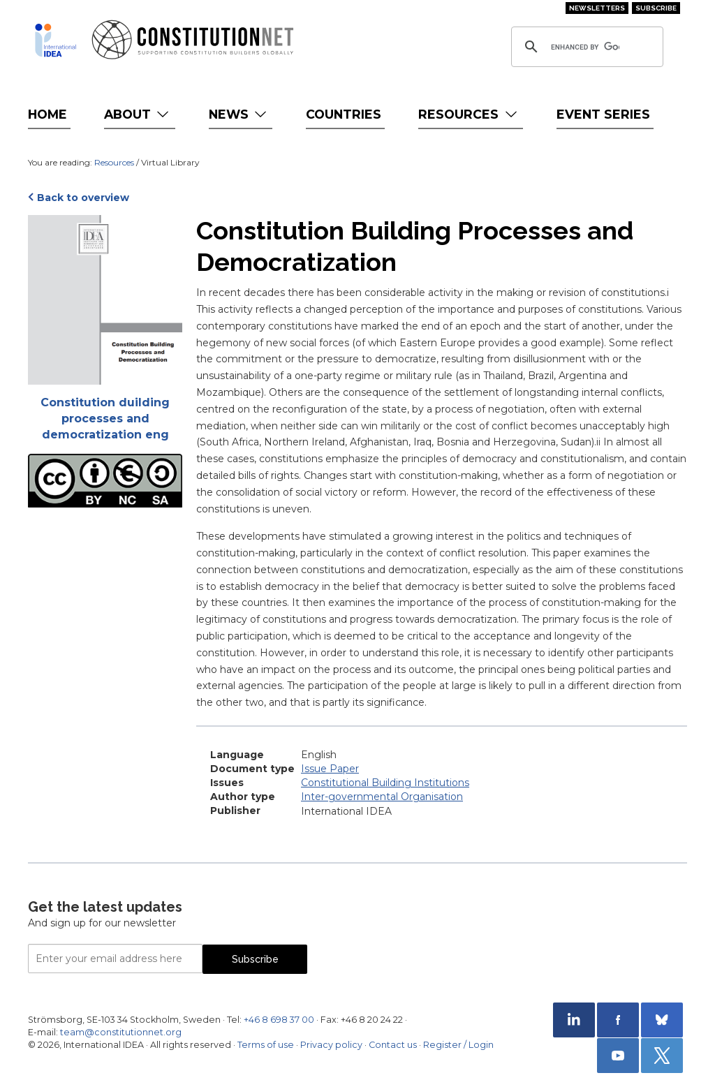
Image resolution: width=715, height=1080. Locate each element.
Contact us (393, 1045)
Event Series (603, 114)
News (239, 114)
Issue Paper (330, 768)
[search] (585, 46)
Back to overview (83, 197)
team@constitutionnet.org (121, 1032)
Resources (468, 114)
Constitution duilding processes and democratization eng (105, 418)
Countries (343, 114)
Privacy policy (331, 1045)
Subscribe (656, 8)
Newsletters (597, 8)
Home (47, 114)
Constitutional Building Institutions (385, 782)
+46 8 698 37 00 (279, 1019)
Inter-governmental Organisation (382, 796)
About (138, 114)
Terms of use (265, 1045)
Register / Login (458, 1045)
